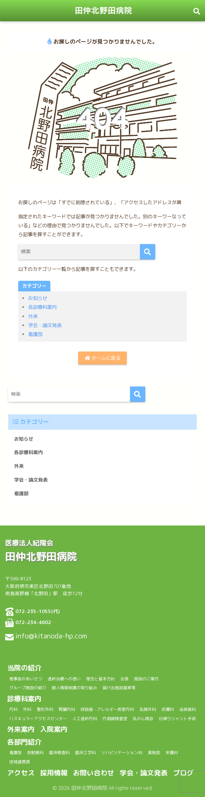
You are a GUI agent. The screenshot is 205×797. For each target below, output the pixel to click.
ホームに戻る (102, 358)
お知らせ (37, 298)
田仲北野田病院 (103, 10)
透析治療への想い (64, 679)
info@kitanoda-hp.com (51, 635)
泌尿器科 (187, 709)
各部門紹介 (24, 742)
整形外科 (45, 709)
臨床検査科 (59, 752)
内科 (13, 709)
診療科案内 (24, 698)
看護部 (35, 334)
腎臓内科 (67, 709)
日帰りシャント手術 (177, 718)
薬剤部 (154, 752)
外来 (33, 316)
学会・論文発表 (45, 325)
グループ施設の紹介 (27, 688)
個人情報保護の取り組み (74, 688)
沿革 (124, 679)
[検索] (147, 251)
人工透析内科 (84, 718)
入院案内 (54, 729)
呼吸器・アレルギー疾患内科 (107, 709)
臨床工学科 (85, 752)
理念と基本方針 (100, 679)
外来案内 (21, 729)
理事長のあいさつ (25, 679)
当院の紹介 (24, 667)
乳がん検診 (143, 718)
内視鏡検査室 (114, 718)
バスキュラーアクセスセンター (38, 718)
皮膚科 (167, 709)
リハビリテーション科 (121, 752)
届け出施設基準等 (118, 688)
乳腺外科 (148, 709)
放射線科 (35, 752)
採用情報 (54, 772)
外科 (27, 709)
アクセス (21, 772)
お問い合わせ (93, 772)
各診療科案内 (42, 307)
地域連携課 (19, 762)
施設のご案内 (146, 679)
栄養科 (172, 752)
